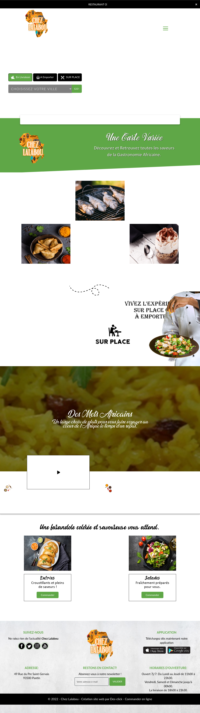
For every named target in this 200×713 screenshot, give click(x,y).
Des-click (116, 699)
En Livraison (20, 77)
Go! (76, 88)
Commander (47, 594)
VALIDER (117, 681)
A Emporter (45, 77)
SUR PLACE (70, 77)
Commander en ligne (138, 699)
